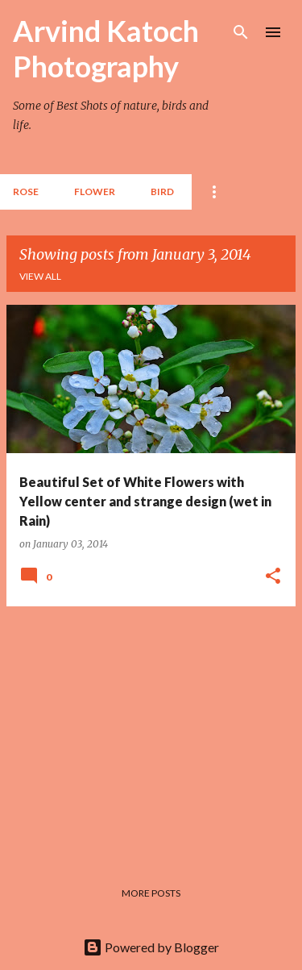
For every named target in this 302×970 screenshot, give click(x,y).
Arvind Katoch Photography (106, 48)
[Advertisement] (151, 732)
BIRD (162, 191)
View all (40, 276)
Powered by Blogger (151, 947)
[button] (273, 576)
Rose (26, 191)
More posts (151, 893)
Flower (94, 191)
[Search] (240, 32)
